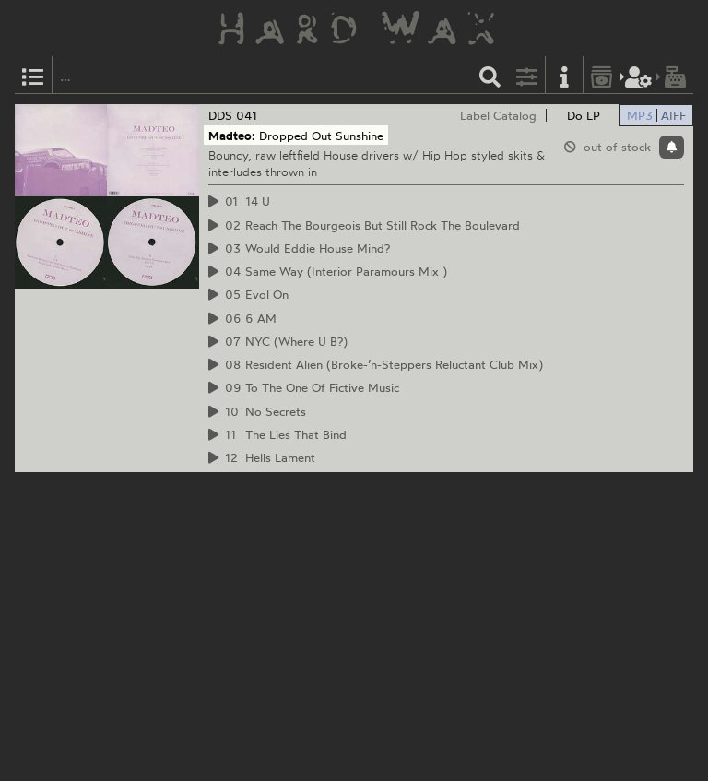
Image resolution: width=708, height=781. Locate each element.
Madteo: (231, 135)
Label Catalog (498, 115)
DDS (220, 115)
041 (246, 115)
